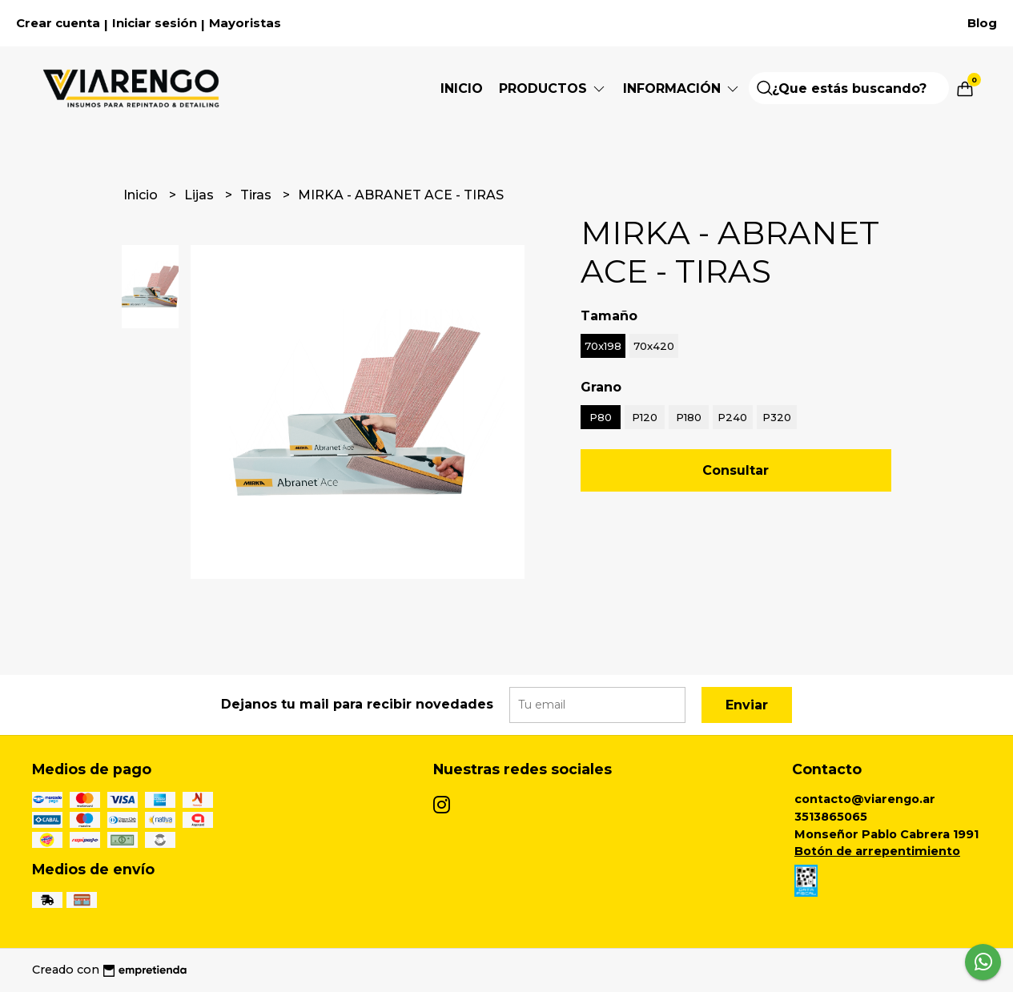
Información (682, 88)
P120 (644, 417)
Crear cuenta (58, 23)
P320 (776, 417)
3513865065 (830, 816)
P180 (688, 417)
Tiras (257, 195)
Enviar (747, 705)
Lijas (200, 195)
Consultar (735, 470)
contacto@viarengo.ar (864, 799)
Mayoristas (245, 23)
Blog (982, 23)
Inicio (461, 88)
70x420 (653, 345)
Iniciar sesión (154, 23)
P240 (732, 417)
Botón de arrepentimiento (877, 851)
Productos (553, 88)
